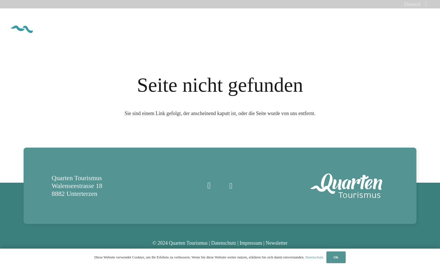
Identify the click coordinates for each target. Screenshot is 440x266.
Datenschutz (223, 243)
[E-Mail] (231, 186)
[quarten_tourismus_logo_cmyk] (43, 25)
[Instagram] (209, 186)
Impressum (251, 243)
